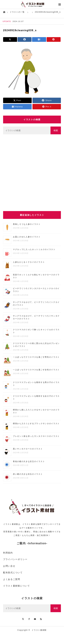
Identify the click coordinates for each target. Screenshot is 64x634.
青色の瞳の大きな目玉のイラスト (29, 461)
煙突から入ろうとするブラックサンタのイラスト (36, 423)
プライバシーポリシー (15, 559)
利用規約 (8, 552)
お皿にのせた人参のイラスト (27, 237)
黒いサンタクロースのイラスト (28, 449)
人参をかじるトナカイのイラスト (29, 262)
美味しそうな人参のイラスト (27, 224)
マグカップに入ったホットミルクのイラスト (34, 249)
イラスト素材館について (16, 586)
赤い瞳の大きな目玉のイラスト (28, 474)
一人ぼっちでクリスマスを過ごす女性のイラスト (36, 370)
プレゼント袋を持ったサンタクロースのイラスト (36, 436)
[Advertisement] (32, 173)
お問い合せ (9, 566)
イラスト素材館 (39, 630)
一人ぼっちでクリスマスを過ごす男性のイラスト (36, 357)
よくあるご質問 (11, 579)
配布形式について (13, 572)
